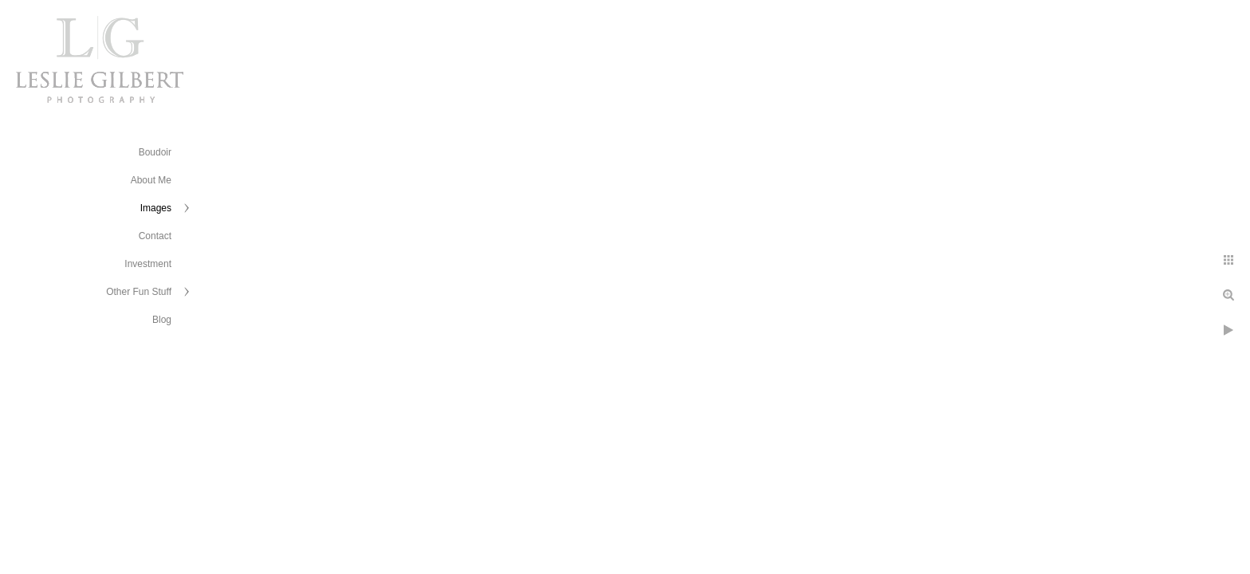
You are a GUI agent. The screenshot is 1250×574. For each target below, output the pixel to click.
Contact (155, 236)
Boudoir (155, 152)
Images (155, 208)
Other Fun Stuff (138, 291)
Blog (161, 319)
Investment (147, 263)
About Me (151, 180)
